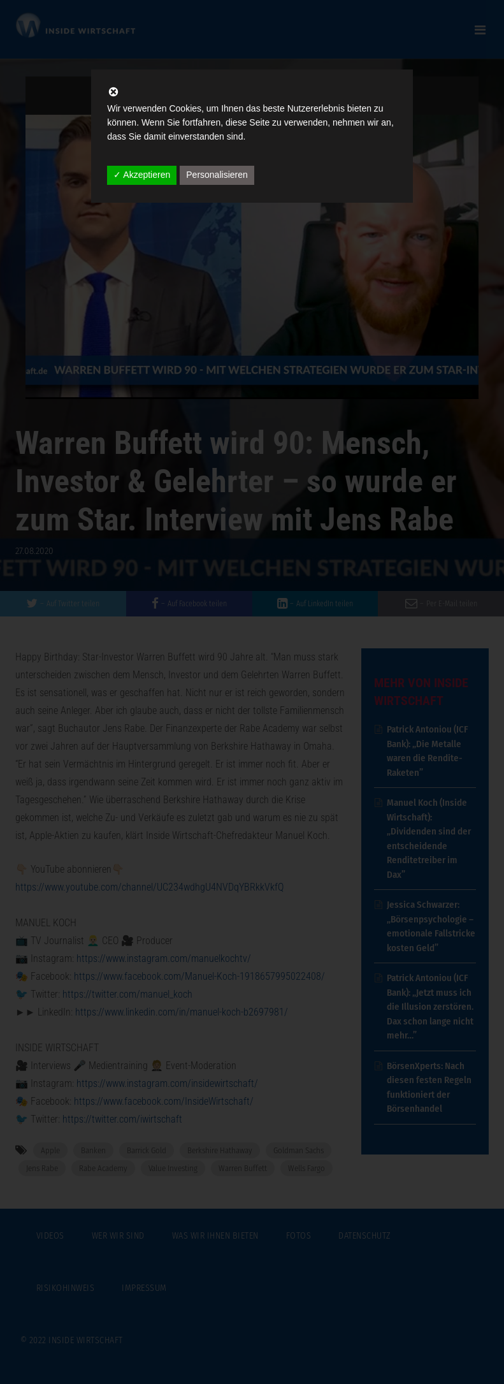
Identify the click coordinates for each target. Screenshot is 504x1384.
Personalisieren (217, 175)
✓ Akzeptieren (141, 175)
